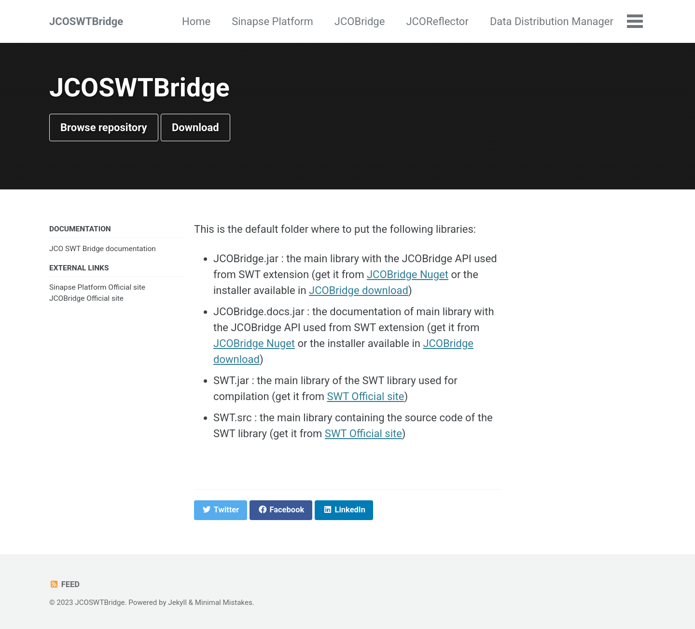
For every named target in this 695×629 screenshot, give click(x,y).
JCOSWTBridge (86, 21)
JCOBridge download (358, 290)
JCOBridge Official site (86, 298)
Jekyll (177, 602)
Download (195, 127)
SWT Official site (365, 396)
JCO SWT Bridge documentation (102, 248)
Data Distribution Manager (551, 21)
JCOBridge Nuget (407, 274)
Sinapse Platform (272, 21)
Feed (64, 584)
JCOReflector (437, 21)
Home (196, 21)
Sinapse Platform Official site (97, 287)
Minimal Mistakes (223, 602)
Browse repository (103, 127)
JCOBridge (359, 21)
